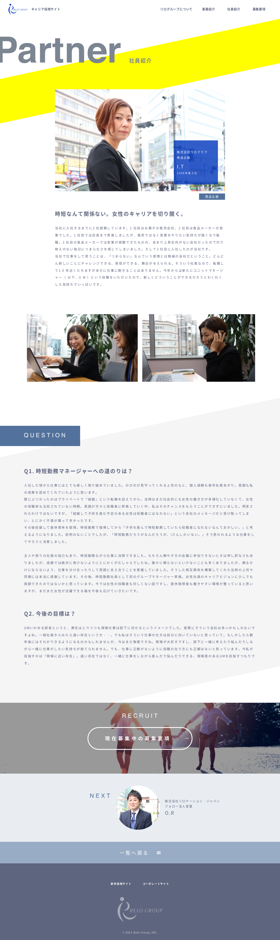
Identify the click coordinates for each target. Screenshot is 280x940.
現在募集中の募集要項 (138, 738)
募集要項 (259, 9)
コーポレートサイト (156, 884)
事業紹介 (208, 9)
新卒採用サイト (121, 884)
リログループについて (176, 9)
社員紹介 (233, 9)
